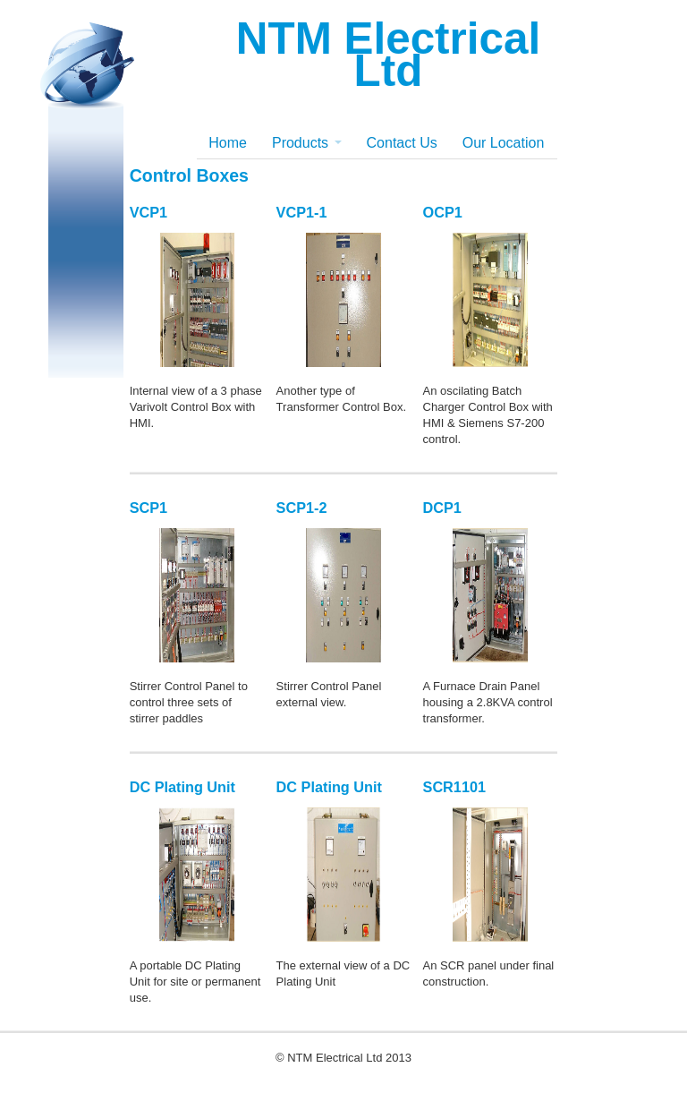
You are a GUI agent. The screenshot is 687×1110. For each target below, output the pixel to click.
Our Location (503, 142)
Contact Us (402, 142)
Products (307, 142)
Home (227, 142)
